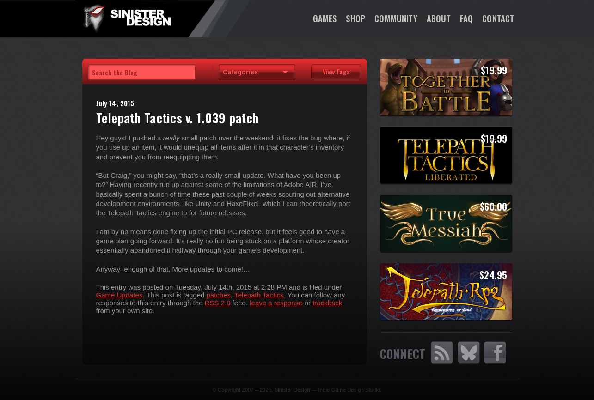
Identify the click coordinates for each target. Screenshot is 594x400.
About (439, 18)
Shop (355, 18)
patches (219, 295)
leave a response (276, 303)
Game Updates (119, 295)
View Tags (336, 71)
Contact (498, 18)
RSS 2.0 (218, 303)
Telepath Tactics (258, 295)
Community (395, 18)
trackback (327, 303)
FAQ (466, 18)
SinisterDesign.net (126, 18)
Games (325, 18)
